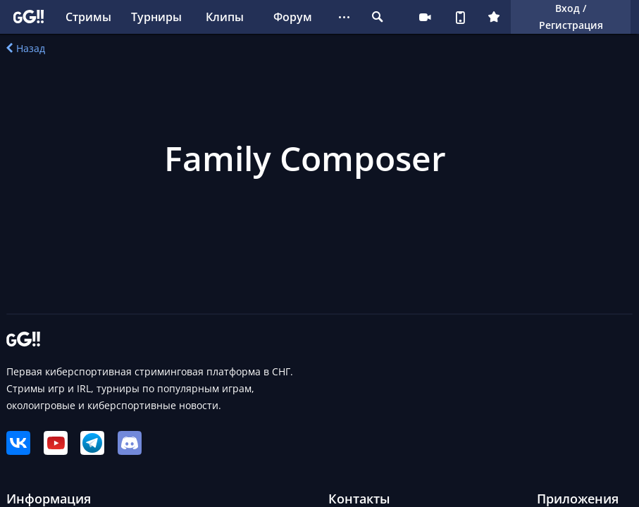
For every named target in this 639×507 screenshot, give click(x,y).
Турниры (156, 17)
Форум (292, 17)
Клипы (225, 17)
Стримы (88, 17)
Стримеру (425, 17)
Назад (25, 48)
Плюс (494, 17)
